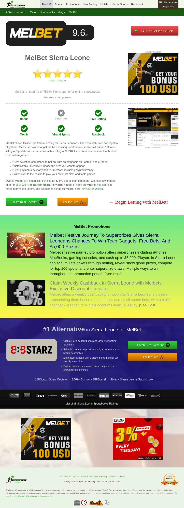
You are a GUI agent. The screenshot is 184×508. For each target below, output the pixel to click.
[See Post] (113, 274)
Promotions (73, 4)
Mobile (104, 4)
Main (33, 12)
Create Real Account (24, 202)
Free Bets (61, 119)
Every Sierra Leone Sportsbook (132, 383)
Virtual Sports (120, 4)
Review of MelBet (92, 188)
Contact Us (74, 476)
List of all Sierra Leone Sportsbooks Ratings (92, 403)
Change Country (168, 7)
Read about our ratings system (57, 97)
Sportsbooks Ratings (52, 12)
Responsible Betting (98, 476)
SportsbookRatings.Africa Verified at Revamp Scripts (31, 496)
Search (112, 476)
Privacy (84, 476)
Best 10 (46, 4)
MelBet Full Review (57, 81)
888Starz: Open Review (51, 383)
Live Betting (90, 4)
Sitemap (121, 476)
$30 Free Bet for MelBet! (156, 31)
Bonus (58, 4)
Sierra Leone (16, 12)
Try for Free (70, 202)
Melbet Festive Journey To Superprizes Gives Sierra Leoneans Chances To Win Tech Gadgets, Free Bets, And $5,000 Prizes (110, 241)
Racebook (137, 4)
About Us (63, 476)
